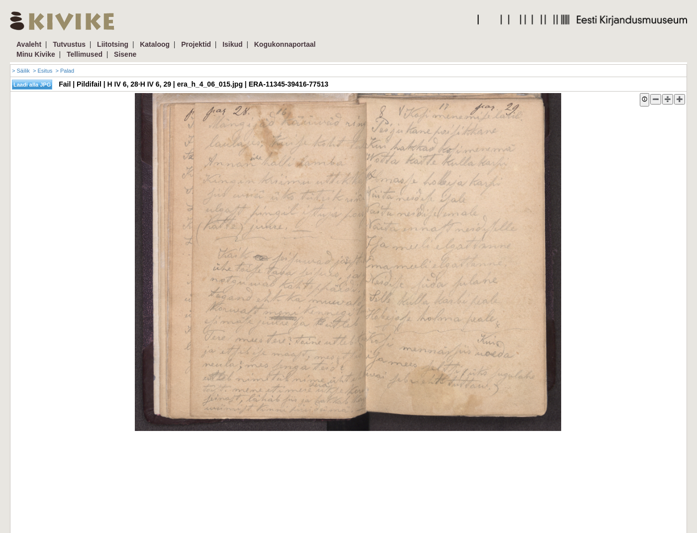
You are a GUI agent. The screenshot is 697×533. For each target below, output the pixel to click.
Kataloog (155, 44)
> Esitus (42, 71)
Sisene (125, 54)
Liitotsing (112, 44)
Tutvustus (69, 44)
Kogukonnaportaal (285, 44)
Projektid (196, 44)
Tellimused (84, 54)
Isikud (232, 44)
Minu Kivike (35, 54)
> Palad (64, 71)
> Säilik (21, 71)
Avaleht (28, 44)
